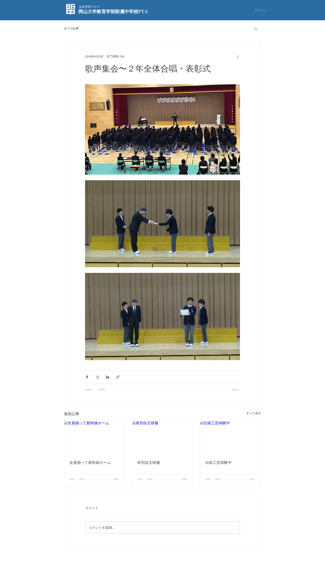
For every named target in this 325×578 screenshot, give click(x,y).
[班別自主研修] (162, 438)
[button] (256, 28)
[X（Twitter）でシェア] (97, 377)
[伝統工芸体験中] (230, 438)
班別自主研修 (148, 462)
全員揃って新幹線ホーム (90, 462)
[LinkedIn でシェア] (108, 377)
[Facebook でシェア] (87, 377)
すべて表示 (253, 413)
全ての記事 (71, 28)
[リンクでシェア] (118, 377)
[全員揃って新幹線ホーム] (94, 438)
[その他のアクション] (237, 56)
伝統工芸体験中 (218, 462)
